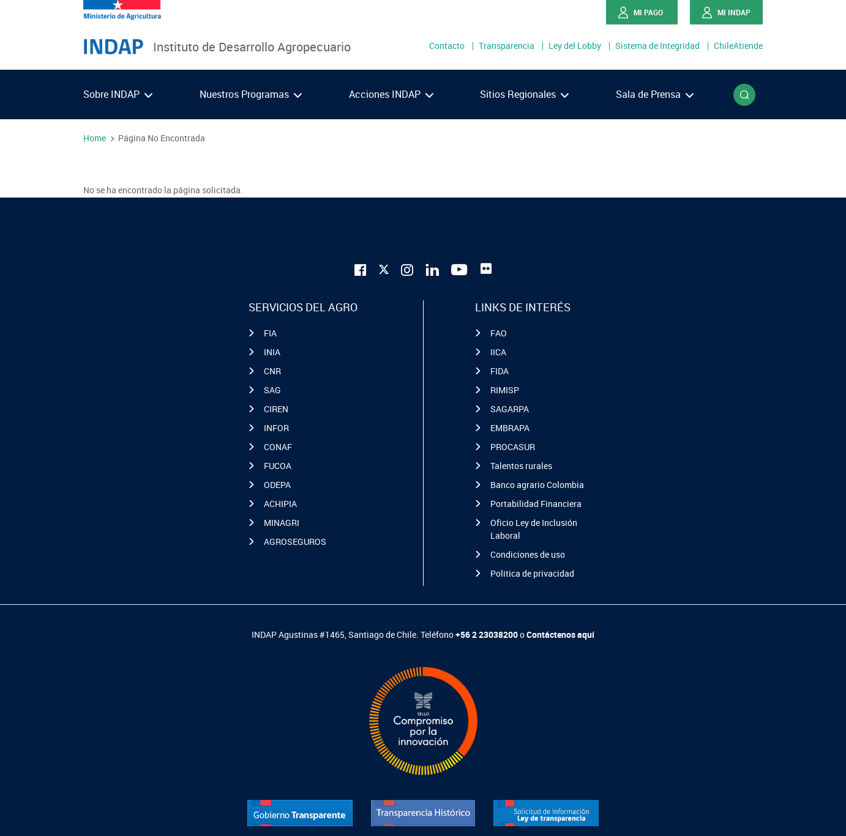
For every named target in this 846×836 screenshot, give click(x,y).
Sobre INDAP (117, 94)
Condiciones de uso (527, 554)
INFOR (276, 428)
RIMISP (504, 390)
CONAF (278, 447)
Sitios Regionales (524, 94)
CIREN (276, 409)
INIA (272, 352)
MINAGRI (281, 522)
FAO (498, 333)
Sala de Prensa (655, 94)
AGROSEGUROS (295, 541)
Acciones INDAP (391, 94)
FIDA (499, 371)
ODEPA (277, 484)
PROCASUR (512, 447)
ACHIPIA (280, 503)
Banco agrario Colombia (537, 484)
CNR (272, 371)
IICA (498, 352)
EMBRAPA (510, 428)
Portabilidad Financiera (536, 503)
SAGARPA (509, 409)
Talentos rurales (521, 466)
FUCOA (277, 466)
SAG (272, 390)
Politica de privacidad (532, 573)
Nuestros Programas (251, 94)
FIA (270, 333)
